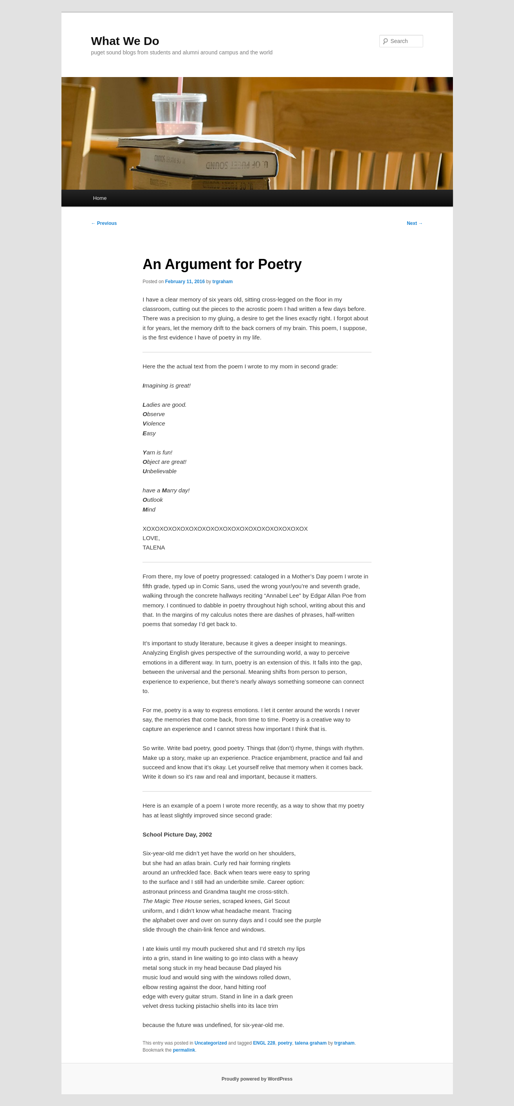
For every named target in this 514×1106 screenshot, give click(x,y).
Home (100, 198)
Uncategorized (211, 1043)
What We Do (125, 40)
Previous (104, 223)
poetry (285, 1043)
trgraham (223, 281)
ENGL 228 (264, 1043)
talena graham (310, 1043)
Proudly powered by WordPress (257, 1079)
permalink (184, 1050)
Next (415, 223)
